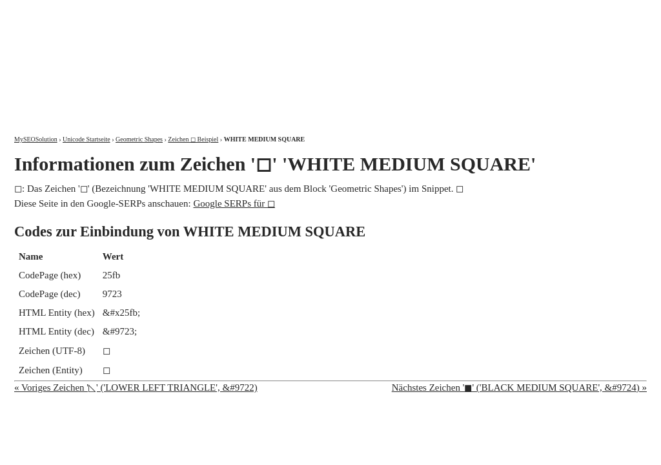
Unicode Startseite (86, 139)
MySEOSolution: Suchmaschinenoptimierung (166, 58)
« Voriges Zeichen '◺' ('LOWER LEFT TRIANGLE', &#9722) (136, 387)
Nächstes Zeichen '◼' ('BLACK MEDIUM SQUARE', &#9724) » (519, 387)
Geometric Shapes (139, 139)
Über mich (481, 11)
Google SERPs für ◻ (234, 203)
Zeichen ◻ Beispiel (193, 139)
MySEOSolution (35, 139)
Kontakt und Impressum (580, 11)
